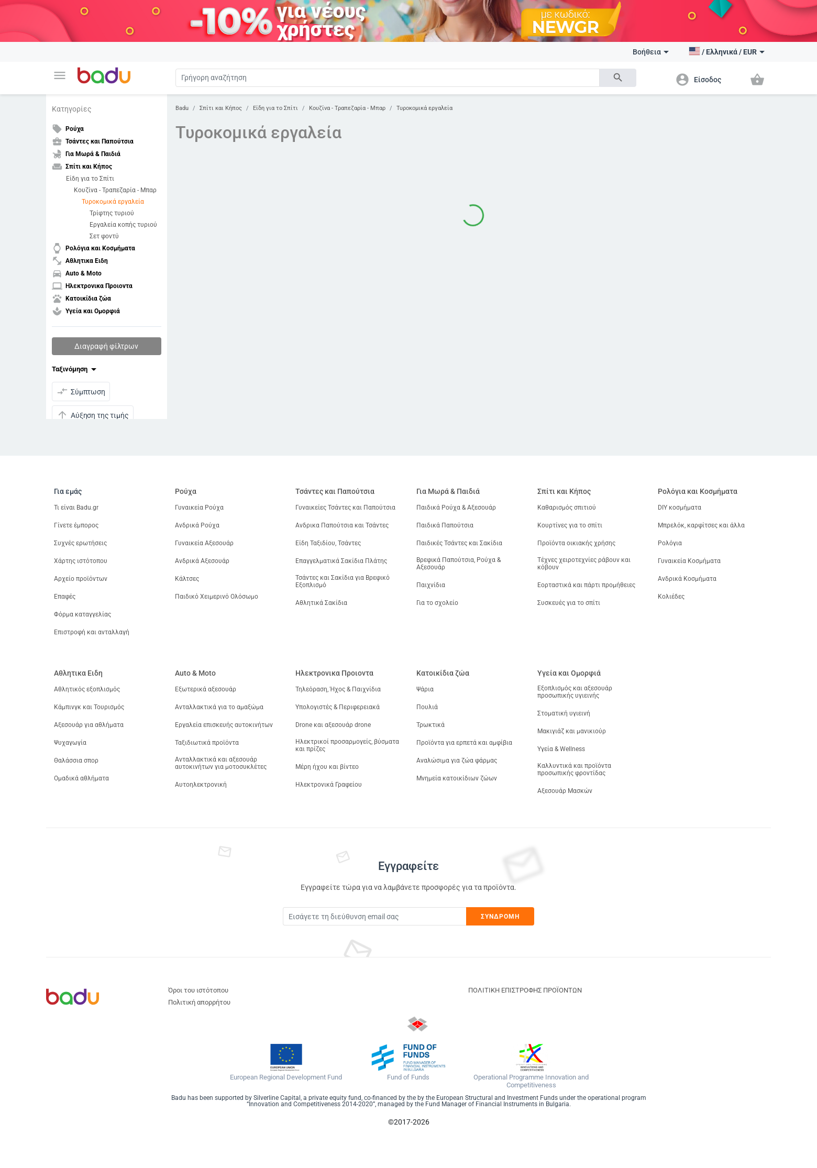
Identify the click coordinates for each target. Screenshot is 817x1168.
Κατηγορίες (72, 109)
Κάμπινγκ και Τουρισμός (89, 707)
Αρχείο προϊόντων (80, 578)
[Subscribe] (374, 916)
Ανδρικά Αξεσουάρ (202, 561)
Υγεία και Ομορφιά (569, 673)
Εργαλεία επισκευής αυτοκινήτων (224, 725)
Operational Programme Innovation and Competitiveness (531, 1081)
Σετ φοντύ (104, 236)
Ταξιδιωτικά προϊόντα (207, 742)
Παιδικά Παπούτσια (444, 525)
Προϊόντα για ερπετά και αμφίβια (464, 742)
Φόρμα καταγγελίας (82, 614)
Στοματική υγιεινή (563, 713)
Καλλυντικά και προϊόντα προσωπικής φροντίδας (574, 769)
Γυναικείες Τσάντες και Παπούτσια (345, 507)
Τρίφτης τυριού (112, 213)
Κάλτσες (187, 578)
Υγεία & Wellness (561, 749)
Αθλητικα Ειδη (78, 673)
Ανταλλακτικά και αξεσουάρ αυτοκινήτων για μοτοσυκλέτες (221, 763)
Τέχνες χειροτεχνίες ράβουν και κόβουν (584, 563)
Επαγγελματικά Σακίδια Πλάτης (341, 561)
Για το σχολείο (437, 603)
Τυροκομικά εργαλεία (113, 201)
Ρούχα (185, 491)
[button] (60, 75)
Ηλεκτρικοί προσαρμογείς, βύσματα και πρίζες (347, 745)
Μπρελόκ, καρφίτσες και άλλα (701, 525)
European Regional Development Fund (286, 1077)
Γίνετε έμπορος (76, 525)
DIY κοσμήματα (679, 507)
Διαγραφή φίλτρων (106, 346)
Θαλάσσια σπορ (76, 760)
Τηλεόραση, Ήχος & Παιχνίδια (338, 689)
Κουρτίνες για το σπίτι (569, 525)
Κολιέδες (671, 596)
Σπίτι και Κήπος (221, 108)
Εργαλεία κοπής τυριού (123, 224)
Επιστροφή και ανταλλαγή (91, 632)
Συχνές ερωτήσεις (80, 543)
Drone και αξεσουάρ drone (333, 725)
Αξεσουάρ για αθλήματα (89, 725)
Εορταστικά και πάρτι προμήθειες (586, 585)
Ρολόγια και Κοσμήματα (697, 491)
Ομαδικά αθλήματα (81, 778)
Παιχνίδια (430, 585)
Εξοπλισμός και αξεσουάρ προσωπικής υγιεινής (574, 692)
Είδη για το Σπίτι (90, 178)
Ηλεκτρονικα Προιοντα (334, 673)
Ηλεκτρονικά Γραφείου (328, 784)
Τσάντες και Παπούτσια (334, 491)
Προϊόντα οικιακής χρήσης (576, 543)
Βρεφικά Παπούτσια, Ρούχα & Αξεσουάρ (458, 563)
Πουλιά (427, 707)
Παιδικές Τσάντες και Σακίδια (459, 543)
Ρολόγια (670, 543)
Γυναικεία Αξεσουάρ (204, 543)
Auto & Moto (195, 673)
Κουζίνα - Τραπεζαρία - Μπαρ (115, 190)
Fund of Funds (408, 1077)
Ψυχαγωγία (70, 742)
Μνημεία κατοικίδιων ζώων (456, 778)
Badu (182, 108)
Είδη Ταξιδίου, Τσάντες (328, 543)
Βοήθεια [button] (651, 52)
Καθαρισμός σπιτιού (566, 507)
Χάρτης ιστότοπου (80, 561)
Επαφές (64, 596)
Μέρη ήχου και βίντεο (327, 766)
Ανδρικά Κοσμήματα (687, 578)
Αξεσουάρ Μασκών (564, 791)
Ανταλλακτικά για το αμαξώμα (219, 707)
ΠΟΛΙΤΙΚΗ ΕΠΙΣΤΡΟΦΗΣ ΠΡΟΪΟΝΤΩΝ (525, 990)
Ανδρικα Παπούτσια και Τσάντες (342, 525)
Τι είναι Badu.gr (76, 507)
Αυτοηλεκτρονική (201, 784)
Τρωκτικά (430, 725)
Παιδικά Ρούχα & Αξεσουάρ (456, 507)
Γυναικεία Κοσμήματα (689, 561)
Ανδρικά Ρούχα (197, 525)
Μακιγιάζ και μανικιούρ (571, 731)
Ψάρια (425, 689)
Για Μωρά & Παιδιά (448, 491)
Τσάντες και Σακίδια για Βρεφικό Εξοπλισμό (342, 581)
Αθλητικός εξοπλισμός (87, 689)
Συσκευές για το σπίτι (568, 603)
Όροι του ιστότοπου (198, 990)
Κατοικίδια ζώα (442, 673)
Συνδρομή (500, 916)
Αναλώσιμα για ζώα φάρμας (456, 760)
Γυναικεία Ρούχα (199, 507)
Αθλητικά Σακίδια (321, 603)
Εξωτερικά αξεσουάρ (205, 689)
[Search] (387, 78)
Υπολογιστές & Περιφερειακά (337, 707)
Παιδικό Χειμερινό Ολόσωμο (216, 596)
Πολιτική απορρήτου (199, 1002)
